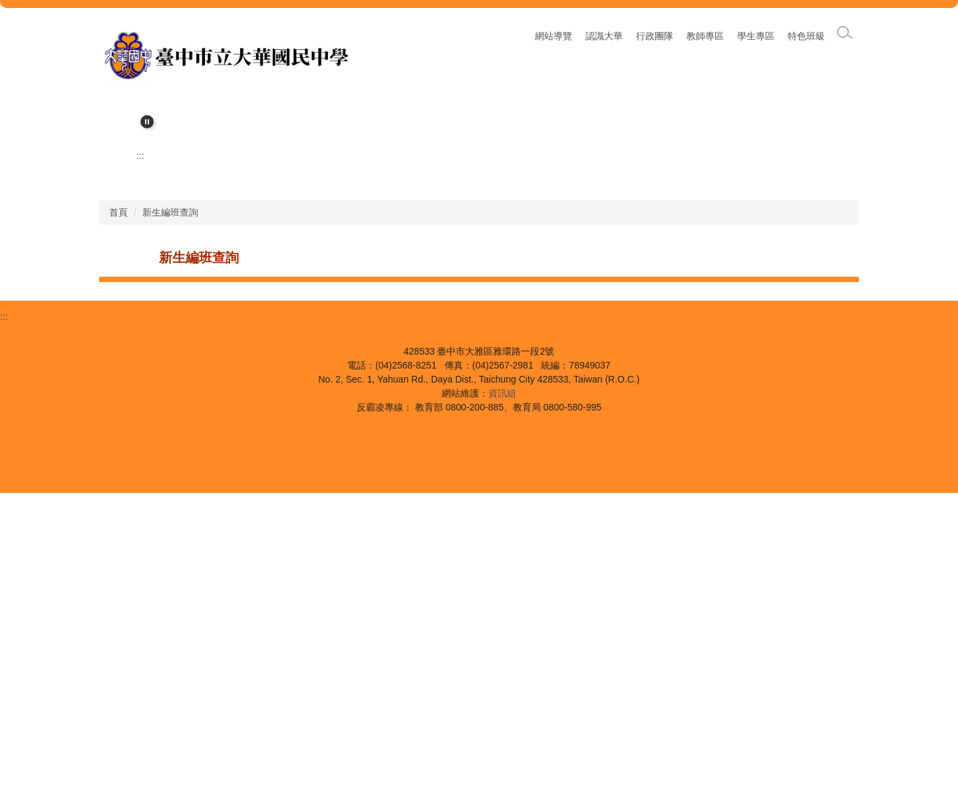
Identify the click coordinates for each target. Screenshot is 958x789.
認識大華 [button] (604, 36)
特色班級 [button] (806, 36)
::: (476, 36)
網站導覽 (512, 36)
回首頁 (558, 36)
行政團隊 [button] (654, 36)
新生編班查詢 (170, 508)
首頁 (118, 508)
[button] (147, 121)
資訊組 (502, 689)
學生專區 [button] (755, 36)
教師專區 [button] (705, 36)
